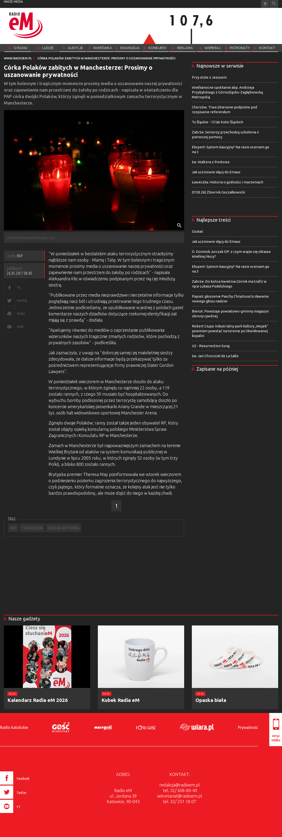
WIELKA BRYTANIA (63, 527)
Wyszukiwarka (274, 4)
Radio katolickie (14, 727)
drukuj (21, 313)
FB (18, 287)
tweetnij (22, 300)
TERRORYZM (32, 527)
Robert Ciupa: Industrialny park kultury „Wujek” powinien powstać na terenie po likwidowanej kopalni (230, 331)
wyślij (20, 326)
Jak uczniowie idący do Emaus (216, 172)
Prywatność (248, 727)
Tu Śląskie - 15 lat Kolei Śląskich (217, 122)
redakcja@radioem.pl (179, 784)
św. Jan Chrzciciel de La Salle (215, 356)
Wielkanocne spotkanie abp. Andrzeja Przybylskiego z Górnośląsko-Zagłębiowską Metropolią (227, 92)
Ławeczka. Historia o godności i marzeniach (227, 182)
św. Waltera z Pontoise (211, 162)
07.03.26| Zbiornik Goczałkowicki (218, 192)
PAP (13, 527)
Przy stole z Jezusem (209, 77)
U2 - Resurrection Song (211, 346)
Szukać (197, 231)
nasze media (13, 1)
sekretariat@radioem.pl (179, 795)
